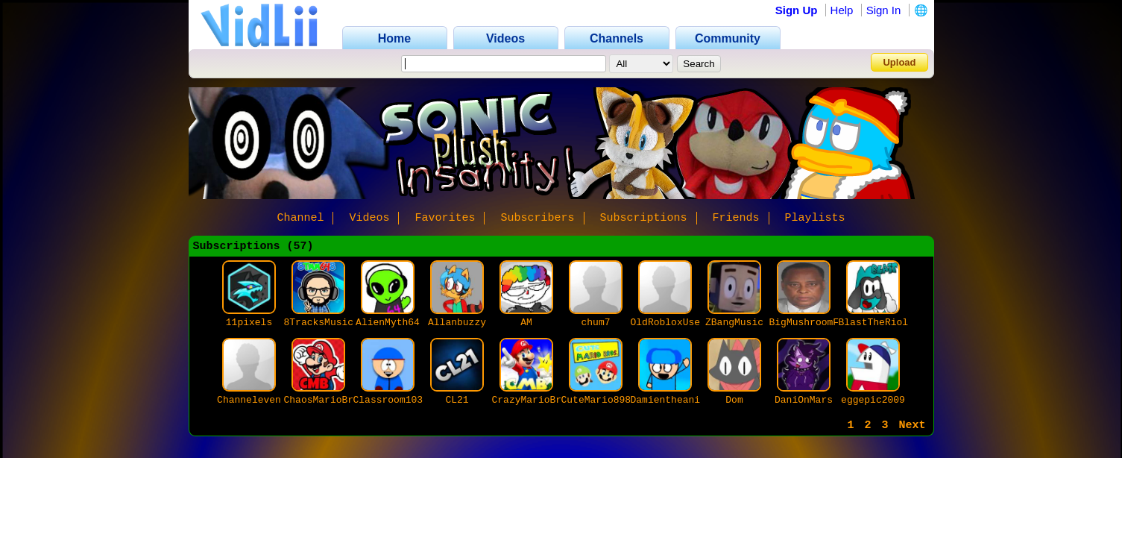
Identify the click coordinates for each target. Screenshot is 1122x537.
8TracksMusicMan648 (336, 322)
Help (842, 10)
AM (526, 322)
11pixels (249, 322)
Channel (300, 218)
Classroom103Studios (408, 400)
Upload (899, 62)
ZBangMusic (734, 322)
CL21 (456, 400)
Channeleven (249, 400)
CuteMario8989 (599, 400)
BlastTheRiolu (876, 322)
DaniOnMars (804, 400)
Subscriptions (643, 218)
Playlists (815, 218)
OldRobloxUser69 (674, 322)
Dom (734, 400)
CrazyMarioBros (532, 400)
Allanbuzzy (457, 322)
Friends (736, 218)
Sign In (883, 10)
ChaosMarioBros (324, 400)
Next (911, 425)
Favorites (445, 218)
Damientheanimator (680, 400)
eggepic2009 (873, 400)
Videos (369, 218)
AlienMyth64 (388, 322)
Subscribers (537, 218)
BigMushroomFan (810, 322)
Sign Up (796, 10)
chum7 (595, 322)
